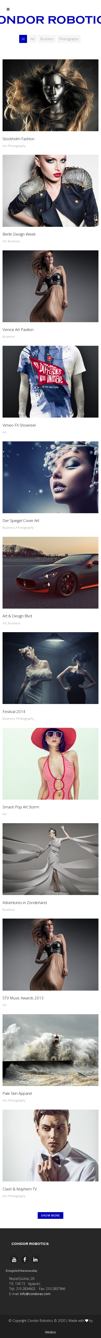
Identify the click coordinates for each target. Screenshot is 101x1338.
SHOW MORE (50, 1215)
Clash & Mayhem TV (20, 1189)
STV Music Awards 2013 (23, 998)
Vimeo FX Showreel (19, 425)
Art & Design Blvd (17, 616)
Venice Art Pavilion (18, 329)
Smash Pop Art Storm (21, 807)
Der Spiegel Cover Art (21, 520)
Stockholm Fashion (18, 138)
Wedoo (50, 1332)
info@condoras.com (35, 1294)
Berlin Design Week (19, 234)
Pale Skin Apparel (17, 1093)
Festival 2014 (14, 711)
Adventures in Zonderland (25, 902)
